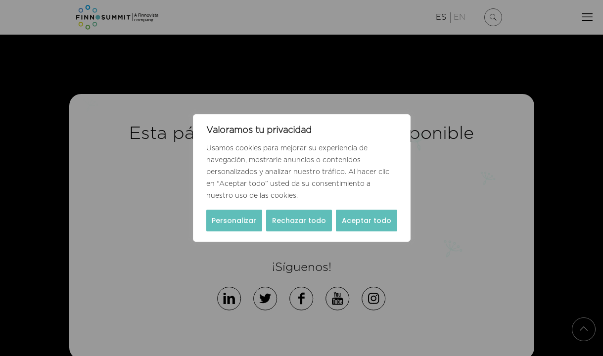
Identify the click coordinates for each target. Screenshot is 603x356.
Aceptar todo (366, 220)
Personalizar (234, 220)
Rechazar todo (299, 220)
